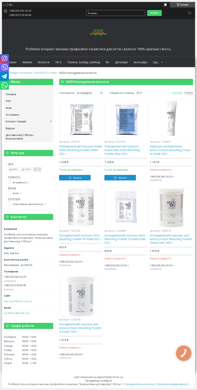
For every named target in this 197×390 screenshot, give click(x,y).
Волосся (43, 62)
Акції (8, 108)
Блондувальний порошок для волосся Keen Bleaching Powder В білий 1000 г (80, 327)
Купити (77, 177)
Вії (107, 62)
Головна (10, 62)
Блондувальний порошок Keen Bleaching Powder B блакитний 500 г (124, 239)
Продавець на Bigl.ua (98, 380)
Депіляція (121, 62)
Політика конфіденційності (173, 384)
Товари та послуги (20, 72)
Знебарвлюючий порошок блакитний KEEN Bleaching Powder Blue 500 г (122, 150)
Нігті (58, 62)
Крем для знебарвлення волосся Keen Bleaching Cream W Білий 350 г (170, 150)
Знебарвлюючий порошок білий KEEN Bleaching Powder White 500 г (80, 150)
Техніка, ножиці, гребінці (83, 62)
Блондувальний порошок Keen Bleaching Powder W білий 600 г (80, 237)
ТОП (8, 101)
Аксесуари (140, 62)
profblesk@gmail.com (17, 313)
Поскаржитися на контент (140, 384)
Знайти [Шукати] (154, 12)
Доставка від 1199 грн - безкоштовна (20, 136)
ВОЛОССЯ (41, 72)
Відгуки (10, 128)
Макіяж (27, 62)
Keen (53, 72)
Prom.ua (118, 377)
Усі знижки (12, 114)
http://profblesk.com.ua (18, 301)
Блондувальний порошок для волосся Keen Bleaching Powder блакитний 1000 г (171, 239)
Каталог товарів (16, 121)
